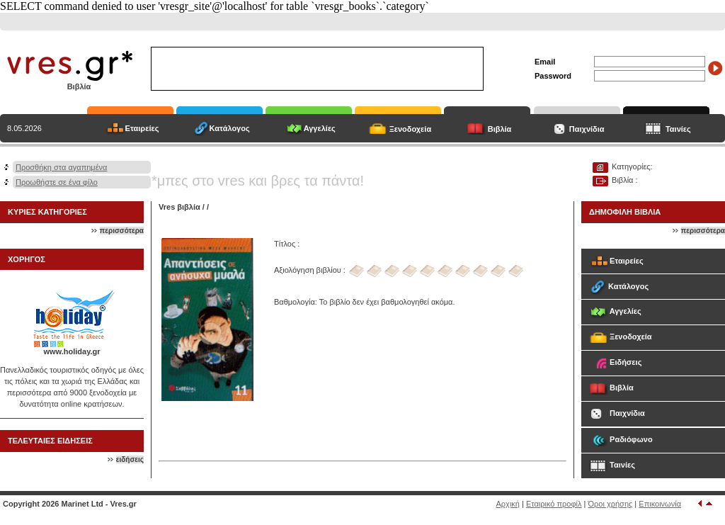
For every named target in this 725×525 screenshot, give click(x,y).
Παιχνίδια (587, 129)
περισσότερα (122, 231)
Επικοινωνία (660, 503)
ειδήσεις (130, 459)
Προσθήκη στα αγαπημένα (61, 167)
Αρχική (508, 503)
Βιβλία (500, 129)
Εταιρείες (142, 128)
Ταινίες (678, 129)
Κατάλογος (230, 128)
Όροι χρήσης (610, 503)
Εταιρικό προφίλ (554, 503)
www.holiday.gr (71, 351)
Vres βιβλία (179, 207)
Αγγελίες (320, 128)
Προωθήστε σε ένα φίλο (57, 182)
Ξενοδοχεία (410, 129)
